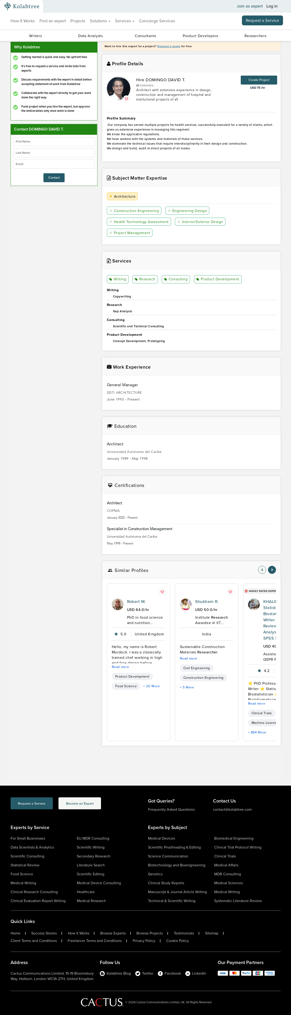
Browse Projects (149, 933)
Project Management (129, 232)
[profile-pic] (118, 604)
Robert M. (136, 601)
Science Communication (168, 856)
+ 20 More (151, 686)
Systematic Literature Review (238, 900)
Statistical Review (25, 865)
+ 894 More (257, 732)
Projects (77, 21)
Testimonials (184, 933)
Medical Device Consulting (99, 883)
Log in (272, 6)
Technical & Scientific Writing (171, 900)
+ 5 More (187, 687)
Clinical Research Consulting (34, 892)
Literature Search (91, 865)
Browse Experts (113, 933)
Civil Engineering (196, 668)
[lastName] (54, 152)
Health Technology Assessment (139, 221)
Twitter (144, 973)
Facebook (169, 973)
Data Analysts (90, 36)
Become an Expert (93, 804)
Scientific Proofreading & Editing (174, 847)
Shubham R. (207, 601)
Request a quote (168, 46)
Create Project (258, 79)
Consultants (145, 36)
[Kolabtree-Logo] (21, 6)
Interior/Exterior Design (200, 221)
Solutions (100, 21)
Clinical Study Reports (166, 883)
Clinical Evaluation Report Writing (38, 900)
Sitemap (211, 933)
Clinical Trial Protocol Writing (237, 847)
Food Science (126, 686)
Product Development (216, 279)
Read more (120, 666)
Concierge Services (157, 21)
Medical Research (91, 900)
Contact (54, 177)
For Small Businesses (28, 838)
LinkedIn (195, 973)
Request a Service (262, 20)
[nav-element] (262, 570)
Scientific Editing (90, 874)
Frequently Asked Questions (171, 809)
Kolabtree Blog (115, 973)
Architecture (122, 196)
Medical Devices (161, 838)
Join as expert (250, 6)
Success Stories (44, 933)
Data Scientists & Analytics (32, 847)
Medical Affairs (226, 865)
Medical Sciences (228, 883)
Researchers (255, 36)
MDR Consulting (227, 874)
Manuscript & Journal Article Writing (177, 892)
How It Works (23, 21)
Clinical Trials (262, 713)
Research (144, 279)
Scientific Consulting (27, 856)
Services (124, 21)
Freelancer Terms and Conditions (95, 940)
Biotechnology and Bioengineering (176, 865)
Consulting (175, 279)
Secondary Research (93, 856)
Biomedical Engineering (233, 838)
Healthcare (86, 892)
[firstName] (54, 141)
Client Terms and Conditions (34, 940)
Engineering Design (187, 210)
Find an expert (52, 21)
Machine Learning (265, 722)
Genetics (155, 874)
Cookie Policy (177, 940)
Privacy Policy (144, 940)
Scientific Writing (91, 847)
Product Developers (200, 36)
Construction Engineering (134, 210)
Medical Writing (23, 883)
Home (15, 933)
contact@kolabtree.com (232, 809)
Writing (117, 279)
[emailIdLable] (54, 164)
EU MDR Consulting (93, 838)
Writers (35, 36)
